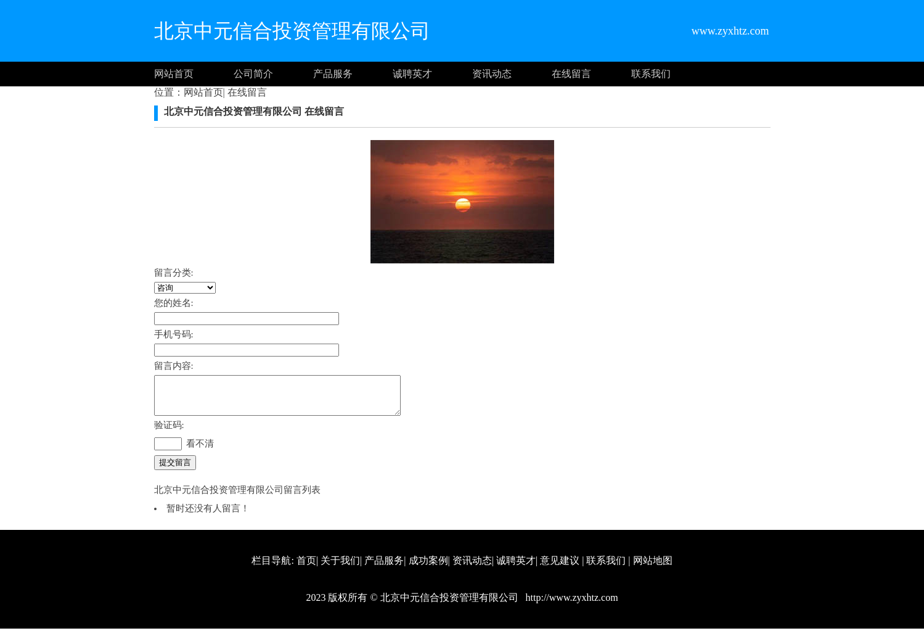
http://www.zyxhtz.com (570, 605)
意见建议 (559, 568)
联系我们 (651, 73)
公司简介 (253, 73)
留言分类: (174, 273)
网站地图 (653, 568)
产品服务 (333, 73)
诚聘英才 (412, 73)
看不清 (200, 451)
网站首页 (174, 73)
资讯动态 (492, 73)
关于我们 (340, 568)
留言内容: (174, 366)
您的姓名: (174, 303)
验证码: (169, 432)
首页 (306, 568)
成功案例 (428, 568)
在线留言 (571, 73)
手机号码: (174, 334)
